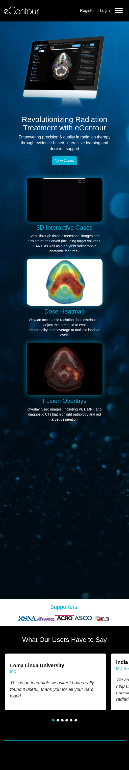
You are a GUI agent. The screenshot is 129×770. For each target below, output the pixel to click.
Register (87, 10)
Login (105, 10)
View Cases (64, 161)
